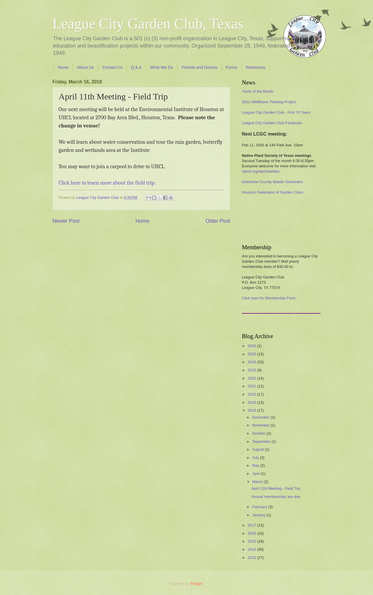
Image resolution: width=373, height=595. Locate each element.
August (258, 449)
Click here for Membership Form (268, 298)
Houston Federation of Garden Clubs (272, 192)
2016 (252, 533)
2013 (252, 557)
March (257, 482)
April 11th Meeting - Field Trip (275, 488)
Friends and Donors (199, 67)
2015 (252, 541)
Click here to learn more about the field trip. (107, 183)
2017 (252, 525)
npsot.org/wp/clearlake (260, 171)
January (259, 515)
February (260, 507)
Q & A (136, 67)
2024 (252, 362)
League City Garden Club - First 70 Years (276, 112)
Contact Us (112, 67)
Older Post (217, 221)
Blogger (196, 583)
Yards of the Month (257, 91)
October (259, 433)
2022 (252, 378)
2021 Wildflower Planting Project (269, 102)
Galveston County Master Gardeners (272, 182)
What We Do (161, 67)
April (256, 473)
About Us (85, 67)
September (262, 441)
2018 (252, 410)
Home (63, 67)
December (261, 417)
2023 (252, 370)
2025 (252, 354)
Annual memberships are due (275, 496)
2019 (252, 402)
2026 (252, 346)
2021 (252, 386)
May (256, 465)
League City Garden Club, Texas (147, 23)
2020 (252, 394)
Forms (231, 67)
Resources (255, 67)
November (261, 425)
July (256, 457)
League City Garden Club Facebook (272, 123)
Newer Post (66, 221)
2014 (252, 549)
